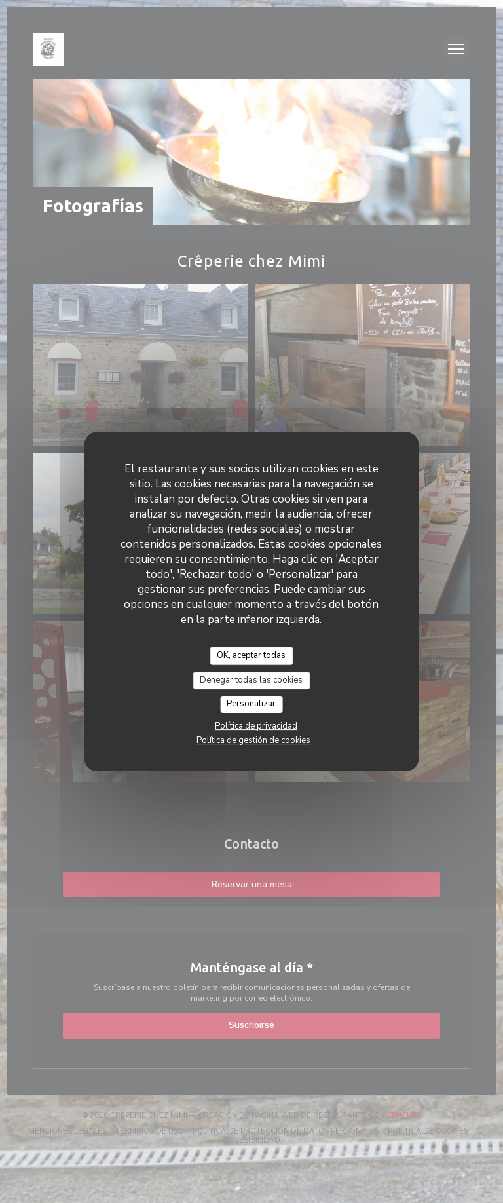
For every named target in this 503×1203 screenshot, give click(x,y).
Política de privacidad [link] (256, 726)
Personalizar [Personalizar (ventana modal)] (251, 704)
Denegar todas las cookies (251, 680)
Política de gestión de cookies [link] (253, 740)
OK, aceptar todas (251, 655)
